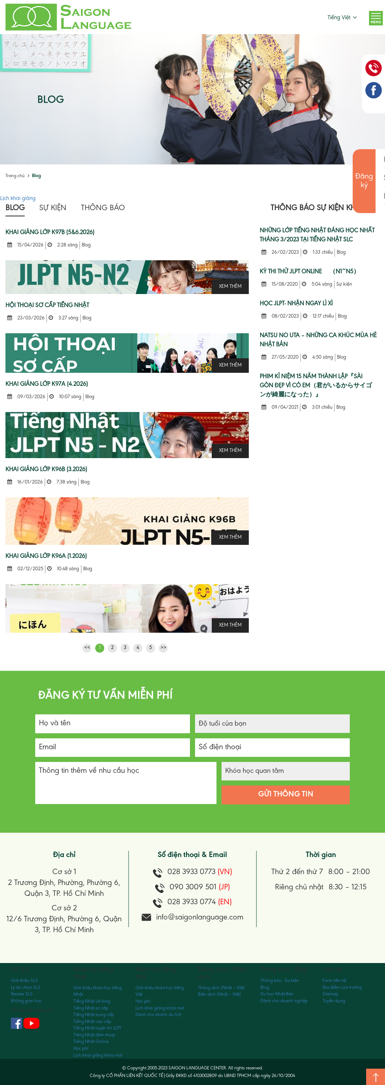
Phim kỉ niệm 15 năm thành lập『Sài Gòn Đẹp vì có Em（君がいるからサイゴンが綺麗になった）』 (316, 386)
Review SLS (22, 994)
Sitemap (330, 994)
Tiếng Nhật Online (91, 1041)
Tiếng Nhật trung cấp (93, 1014)
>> (163, 647)
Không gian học (26, 1001)
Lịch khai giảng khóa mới (97, 1055)
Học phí (80, 1048)
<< (87, 647)
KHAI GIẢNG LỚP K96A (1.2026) (46, 557)
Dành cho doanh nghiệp (284, 1001)
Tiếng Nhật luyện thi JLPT (97, 1028)
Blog (36, 176)
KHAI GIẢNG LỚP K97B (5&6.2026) (49, 233)
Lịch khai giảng (18, 198)
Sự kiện (52, 208)
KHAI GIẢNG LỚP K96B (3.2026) (46, 470)
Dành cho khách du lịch (158, 1014)
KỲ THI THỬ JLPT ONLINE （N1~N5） (310, 272)
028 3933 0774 (199, 902)
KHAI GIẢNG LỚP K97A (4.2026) (46, 385)
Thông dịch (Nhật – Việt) (221, 988)
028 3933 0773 (199, 872)
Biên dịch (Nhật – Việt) (219, 994)
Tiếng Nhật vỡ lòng (91, 1001)
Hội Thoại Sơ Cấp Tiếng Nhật (47, 306)
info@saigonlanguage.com (199, 918)
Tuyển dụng (334, 1001)
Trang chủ (15, 176)
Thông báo (103, 208)
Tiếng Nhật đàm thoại (94, 1035)
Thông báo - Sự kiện (279, 980)
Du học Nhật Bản (276, 994)
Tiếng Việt (339, 18)
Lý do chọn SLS (25, 987)
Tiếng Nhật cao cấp (92, 1021)
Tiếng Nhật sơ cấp (90, 1008)
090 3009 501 (200, 888)
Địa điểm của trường (342, 987)
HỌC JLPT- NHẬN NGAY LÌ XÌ (296, 304)
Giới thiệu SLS (24, 980)
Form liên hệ (334, 980)
